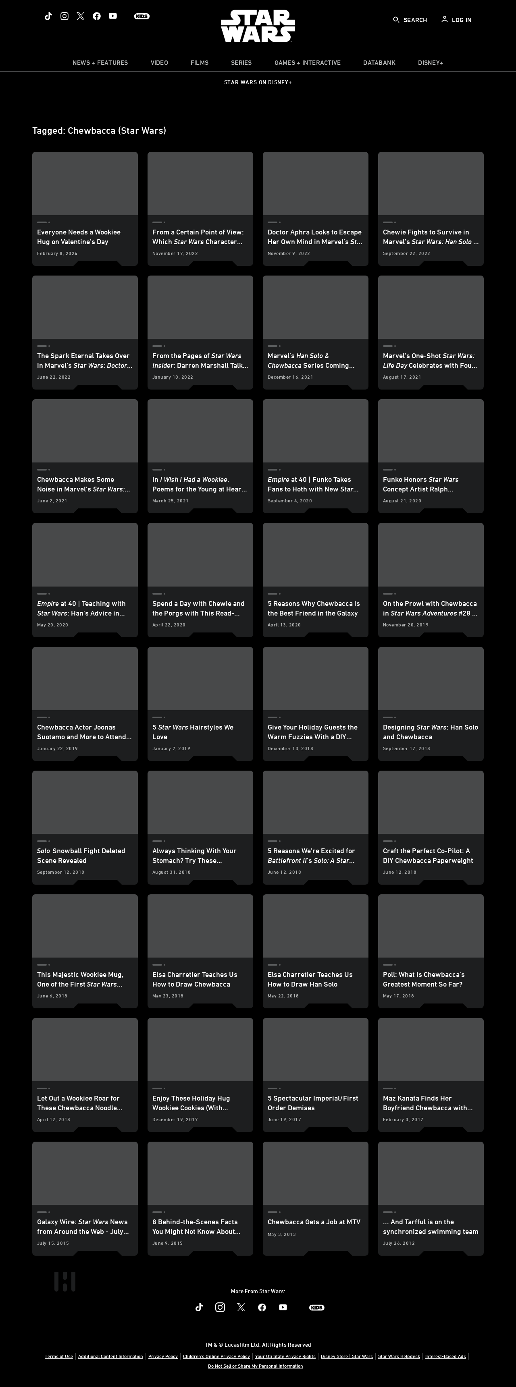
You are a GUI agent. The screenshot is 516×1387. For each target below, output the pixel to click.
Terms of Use (59, 1356)
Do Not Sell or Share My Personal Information (255, 1365)
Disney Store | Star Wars (347, 1356)
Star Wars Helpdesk (399, 1356)
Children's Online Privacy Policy (216, 1356)
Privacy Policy (163, 1356)
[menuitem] (159, 64)
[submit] (396, 19)
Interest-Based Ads (445, 1356)
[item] (100, 64)
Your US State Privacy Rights (285, 1356)
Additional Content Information (110, 1356)
